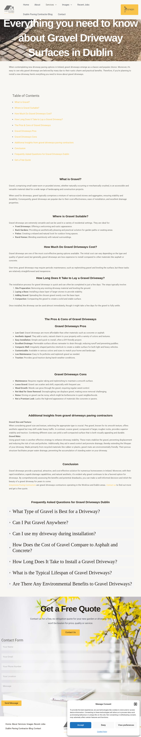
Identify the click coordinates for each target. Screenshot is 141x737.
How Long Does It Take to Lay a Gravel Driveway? (39, 119)
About (16, 723)
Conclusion (20, 148)
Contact (9, 730)
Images (35, 723)
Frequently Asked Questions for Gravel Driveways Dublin (42, 154)
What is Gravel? (22, 102)
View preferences (126, 725)
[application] (52, 5)
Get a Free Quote (23, 160)
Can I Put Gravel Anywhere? (40, 522)
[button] (135, 704)
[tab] (70, 511)
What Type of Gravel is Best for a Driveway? (56, 511)
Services (25, 723)
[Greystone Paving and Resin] (9, 9)
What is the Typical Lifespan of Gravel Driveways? (62, 572)
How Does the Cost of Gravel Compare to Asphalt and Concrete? (65, 547)
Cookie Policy (102, 732)
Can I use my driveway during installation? (54, 533)
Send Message (11, 703)
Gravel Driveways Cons (26, 137)
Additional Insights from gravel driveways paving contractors (44, 142)
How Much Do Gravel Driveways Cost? (33, 113)
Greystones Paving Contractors (23, 485)
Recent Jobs (11, 727)
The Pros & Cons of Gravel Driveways (33, 125)
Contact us (113, 485)
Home (8, 723)
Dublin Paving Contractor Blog (34, 727)
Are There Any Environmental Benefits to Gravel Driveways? (72, 584)
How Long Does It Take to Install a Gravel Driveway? (65, 561)
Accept (80, 725)
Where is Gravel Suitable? (27, 108)
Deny (103, 725)
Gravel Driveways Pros (25, 131)
